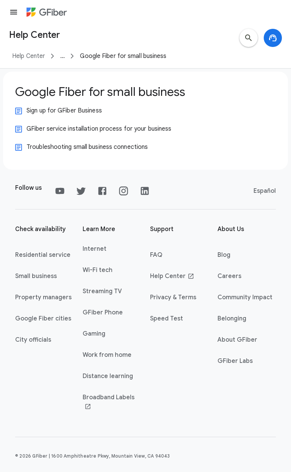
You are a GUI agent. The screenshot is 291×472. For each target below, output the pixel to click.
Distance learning (108, 376)
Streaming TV (102, 291)
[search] (248, 38)
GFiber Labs (235, 361)
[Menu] (13, 12)
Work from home (107, 355)
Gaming (94, 334)
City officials (33, 340)
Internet (94, 249)
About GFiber (237, 340)
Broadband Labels (109, 402)
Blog (223, 255)
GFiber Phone (103, 312)
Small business (36, 276)
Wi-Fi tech (98, 270)
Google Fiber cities (43, 318)
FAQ (156, 255)
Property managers (43, 297)
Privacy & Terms (173, 297)
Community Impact (244, 297)
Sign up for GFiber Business (64, 110)
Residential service (42, 255)
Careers (229, 276)
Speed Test (166, 318)
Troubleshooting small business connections (87, 147)
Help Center (28, 56)
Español (264, 191)
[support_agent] (273, 38)
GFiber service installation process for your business (99, 129)
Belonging (231, 318)
